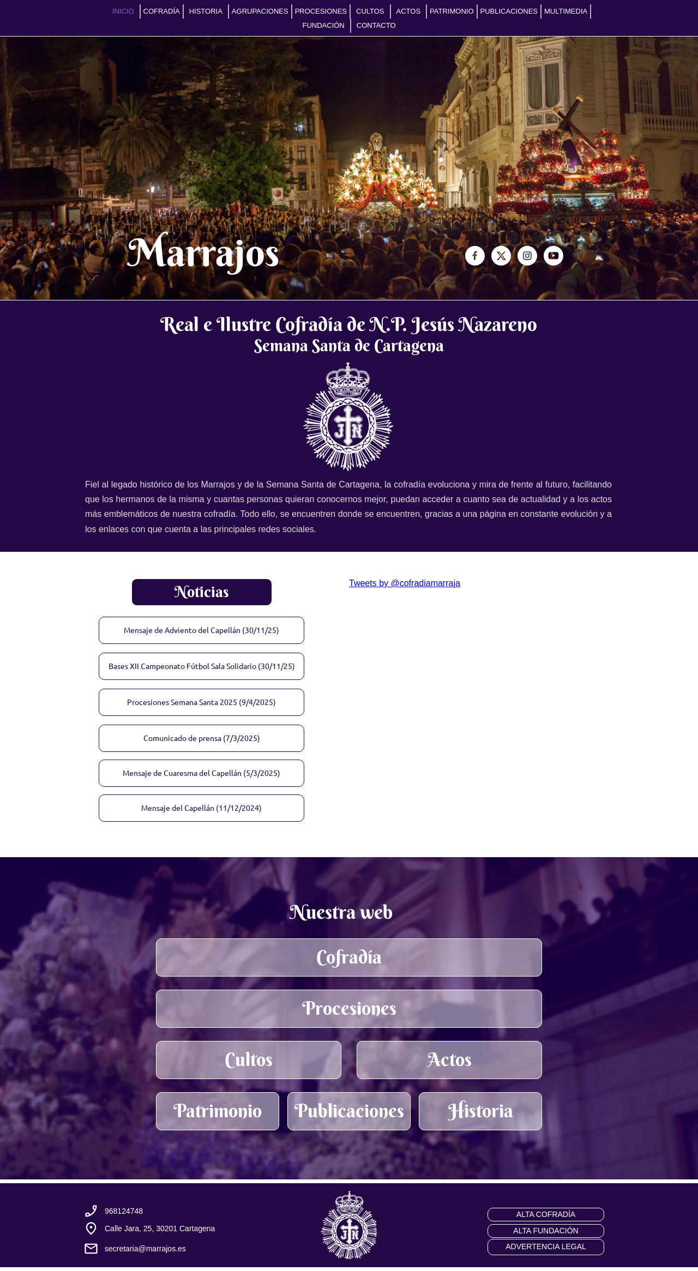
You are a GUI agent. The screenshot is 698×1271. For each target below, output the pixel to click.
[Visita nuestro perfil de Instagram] (527, 256)
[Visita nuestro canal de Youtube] (553, 256)
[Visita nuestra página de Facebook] (475, 256)
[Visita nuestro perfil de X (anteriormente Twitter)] (501, 256)
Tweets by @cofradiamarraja (404, 583)
